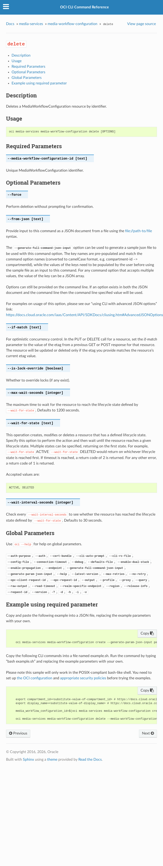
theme (52, 759)
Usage (17, 61)
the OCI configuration (34, 678)
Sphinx (28, 759)
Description (21, 55)
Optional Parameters (28, 72)
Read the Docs (90, 759)
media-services (31, 24)
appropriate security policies (83, 678)
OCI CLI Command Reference (84, 7)
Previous (18, 733)
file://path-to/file (138, 231)
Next (148, 733)
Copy (147, 633)
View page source (141, 24)
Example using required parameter (39, 83)
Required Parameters (28, 66)
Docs (10, 24)
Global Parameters (27, 78)
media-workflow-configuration (72, 24)
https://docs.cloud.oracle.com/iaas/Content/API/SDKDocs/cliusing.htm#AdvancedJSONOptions (84, 315)
